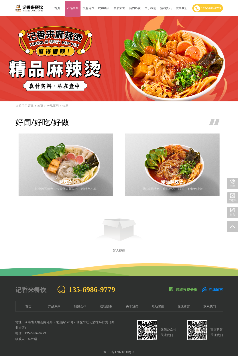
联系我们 (181, 7)
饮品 (65, 104)
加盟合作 (88, 7)
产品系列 (72, 7)
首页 (57, 7)
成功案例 (103, 7)
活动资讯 (165, 7)
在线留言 (212, 287)
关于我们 (150, 7)
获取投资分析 (183, 287)
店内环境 (134, 7)
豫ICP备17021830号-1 (119, 350)
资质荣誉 (119, 7)
